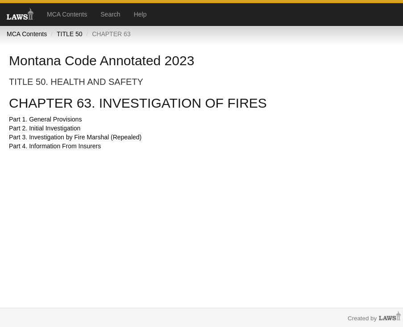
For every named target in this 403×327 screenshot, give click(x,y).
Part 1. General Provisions (45, 119)
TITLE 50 (70, 34)
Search (110, 14)
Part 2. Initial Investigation (44, 128)
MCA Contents (67, 14)
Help (140, 14)
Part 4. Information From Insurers (55, 146)
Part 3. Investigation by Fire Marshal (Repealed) (75, 137)
